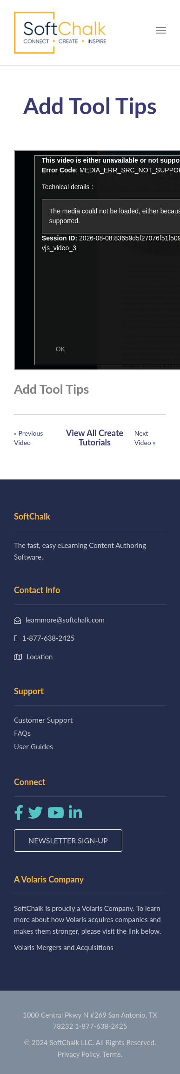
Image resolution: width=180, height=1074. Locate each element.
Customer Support (43, 720)
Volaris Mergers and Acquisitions (63, 947)
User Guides (33, 746)
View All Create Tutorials (94, 437)
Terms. (113, 1054)
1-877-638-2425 (101, 1026)
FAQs (22, 733)
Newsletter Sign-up (68, 840)
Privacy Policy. (79, 1054)
